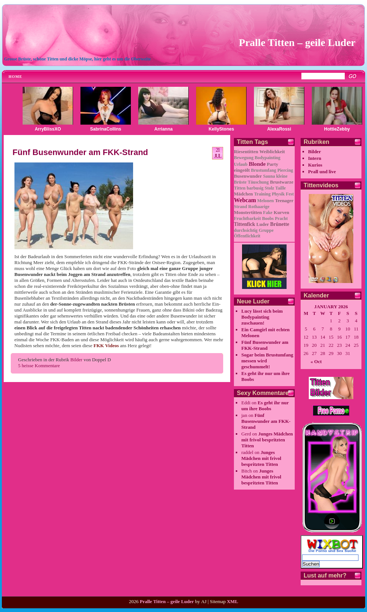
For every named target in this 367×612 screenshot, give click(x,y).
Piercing (285, 170)
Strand (240, 206)
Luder (262, 224)
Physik (278, 194)
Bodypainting (267, 157)
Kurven (281, 212)
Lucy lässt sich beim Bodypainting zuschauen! (262, 317)
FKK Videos (106, 345)
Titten (239, 188)
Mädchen (243, 194)
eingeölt (242, 170)
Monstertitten (248, 212)
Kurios (315, 165)
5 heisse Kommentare (39, 365)
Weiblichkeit (272, 151)
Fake (267, 212)
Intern (314, 158)
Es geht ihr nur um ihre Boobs (265, 405)
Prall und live (322, 171)
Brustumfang (263, 170)
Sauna (269, 176)
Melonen (265, 200)
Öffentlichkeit (247, 235)
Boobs (268, 218)
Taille (280, 188)
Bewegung (244, 157)
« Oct (316, 361)
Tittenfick (244, 224)
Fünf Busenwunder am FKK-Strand (80, 152)
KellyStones (221, 129)
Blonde (257, 164)
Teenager (284, 200)
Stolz (269, 188)
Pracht (281, 218)
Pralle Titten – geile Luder (297, 42)
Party (272, 164)
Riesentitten (246, 151)
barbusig (255, 188)
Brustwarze (281, 182)
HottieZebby (337, 129)
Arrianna (163, 129)
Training (262, 194)
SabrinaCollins (105, 129)
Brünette (279, 224)
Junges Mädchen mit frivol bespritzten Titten (267, 439)
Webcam (245, 200)
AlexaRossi (279, 129)
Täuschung (258, 182)
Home (15, 77)
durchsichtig (246, 230)
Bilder (76, 359)
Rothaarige (259, 206)
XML (232, 601)
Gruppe (266, 230)
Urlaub (241, 164)
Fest (290, 194)
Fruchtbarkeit (247, 218)
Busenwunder (248, 176)
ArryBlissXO (48, 129)
